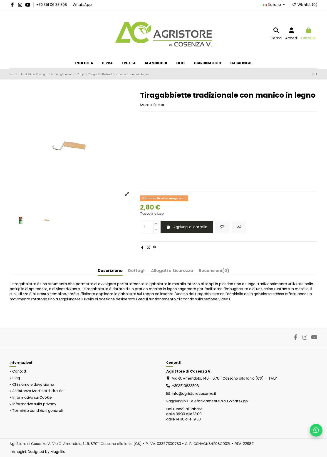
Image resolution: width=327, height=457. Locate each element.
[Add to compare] (239, 227)
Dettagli (137, 270)
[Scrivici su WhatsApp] (316, 430)
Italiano (274, 4)
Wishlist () (304, 4)
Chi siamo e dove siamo (33, 384)
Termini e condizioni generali (37, 410)
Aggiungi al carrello (186, 227)
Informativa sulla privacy (34, 404)
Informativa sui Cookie (32, 397)
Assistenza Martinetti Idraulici (38, 390)
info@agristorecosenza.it (194, 393)
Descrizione (110, 270)
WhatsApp (82, 4)
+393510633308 (185, 385)
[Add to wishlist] (222, 227)
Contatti (19, 371)
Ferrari (159, 104)
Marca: (146, 104)
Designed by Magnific (46, 451)
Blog (16, 377)
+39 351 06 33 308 (52, 4)
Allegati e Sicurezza (172, 270)
